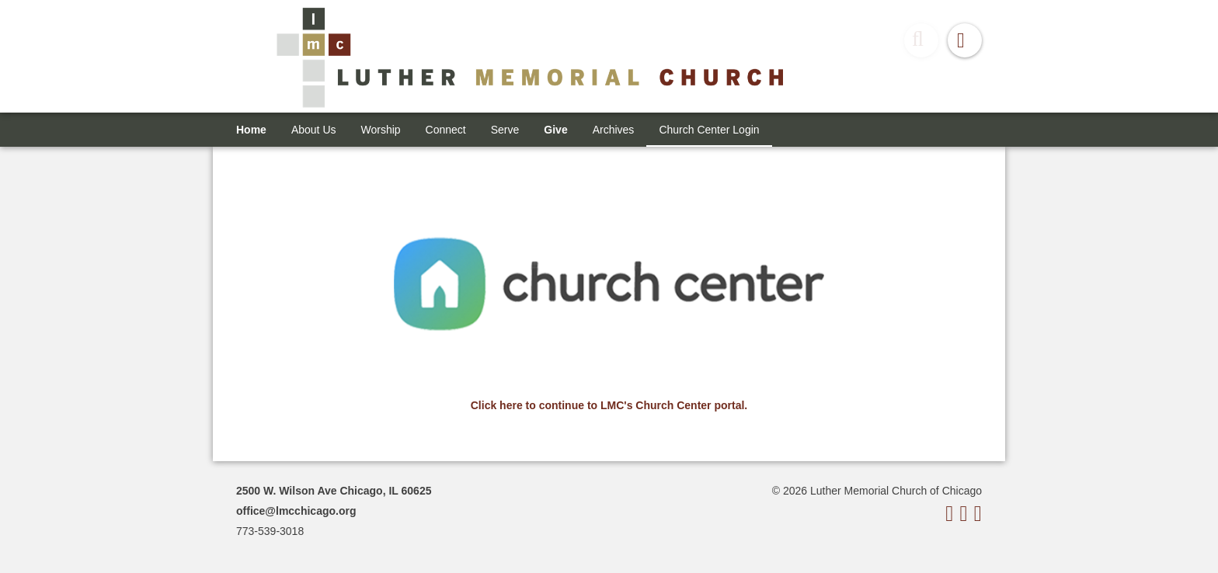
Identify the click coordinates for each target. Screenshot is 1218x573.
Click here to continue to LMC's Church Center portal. (609, 405)
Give (555, 129)
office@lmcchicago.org (296, 511)
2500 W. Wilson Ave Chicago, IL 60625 (333, 490)
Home (251, 129)
